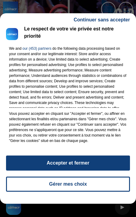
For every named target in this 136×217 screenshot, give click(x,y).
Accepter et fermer (68, 165)
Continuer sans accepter (102, 22)
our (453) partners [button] (36, 51)
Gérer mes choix (68, 186)
